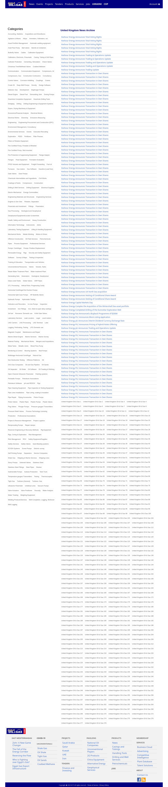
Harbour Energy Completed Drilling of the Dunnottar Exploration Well (91, 310)
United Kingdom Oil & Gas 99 (117, 514)
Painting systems (42, 374)
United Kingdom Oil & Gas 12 (138, 411)
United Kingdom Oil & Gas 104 (142, 518)
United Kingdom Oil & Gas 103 (119, 518)
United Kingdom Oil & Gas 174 (95, 602)
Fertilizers (27, 136)
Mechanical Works (14, 234)
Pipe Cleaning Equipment (17, 388)
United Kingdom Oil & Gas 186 (95, 616)
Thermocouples (46, 476)
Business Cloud (144, 747)
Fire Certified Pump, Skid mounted (20, 150)
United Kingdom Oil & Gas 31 (117, 434)
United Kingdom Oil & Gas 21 (71, 425)
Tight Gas (11, 481)
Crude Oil (11, 85)
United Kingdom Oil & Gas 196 (142, 625)
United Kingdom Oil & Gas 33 (71, 439)
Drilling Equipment (32, 188)
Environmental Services (16, 132)
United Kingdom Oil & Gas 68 (139, 476)
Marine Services (30, 337)
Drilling (19, 104)
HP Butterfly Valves (37, 295)
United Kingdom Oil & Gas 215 (119, 649)
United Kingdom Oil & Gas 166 (95, 593)
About (139, 770)
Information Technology (16, 225)
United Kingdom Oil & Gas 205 (72, 639)
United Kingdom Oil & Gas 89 (71, 504)
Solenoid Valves (25, 462)
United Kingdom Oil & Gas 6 (93, 406)
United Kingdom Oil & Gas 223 (119, 658)
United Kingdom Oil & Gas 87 (117, 499)
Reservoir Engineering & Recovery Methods (23, 430)
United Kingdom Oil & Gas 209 (72, 644)
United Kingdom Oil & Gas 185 (72, 616)
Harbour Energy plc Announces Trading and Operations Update (88, 328)
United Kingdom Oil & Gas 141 (72, 565)
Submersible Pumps (15, 472)
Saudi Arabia (68, 742)
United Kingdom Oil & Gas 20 (139, 420)
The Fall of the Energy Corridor (20, 750)
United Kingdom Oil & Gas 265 (72, 709)
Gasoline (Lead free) (46, 169)
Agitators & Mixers (14, 39)
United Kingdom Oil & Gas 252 (142, 690)
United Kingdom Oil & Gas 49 (71, 458)
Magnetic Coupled (14, 332)
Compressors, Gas (14, 76)
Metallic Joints (23, 346)
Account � (154, 4)
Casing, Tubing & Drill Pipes (43, 57)
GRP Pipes (38, 281)
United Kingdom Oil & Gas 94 (94, 509)
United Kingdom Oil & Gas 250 (95, 690)
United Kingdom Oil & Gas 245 (72, 686)
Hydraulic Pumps (14, 299)
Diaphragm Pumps (37, 90)
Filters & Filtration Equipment (18, 141)
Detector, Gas (13, 90)
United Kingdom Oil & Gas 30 (94, 434)
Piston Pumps (38, 397)
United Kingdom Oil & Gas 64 (139, 471)
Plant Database (144, 761)
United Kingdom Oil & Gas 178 (95, 607)
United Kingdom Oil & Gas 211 (119, 644)
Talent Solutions (145, 765)
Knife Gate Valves (41, 313)
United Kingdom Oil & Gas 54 (94, 462)
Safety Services (13, 444)
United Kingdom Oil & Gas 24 (139, 425)
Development (24, 90)
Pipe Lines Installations (16, 393)
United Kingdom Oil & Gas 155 (119, 579)
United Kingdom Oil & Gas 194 (95, 625)
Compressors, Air (48, 71)
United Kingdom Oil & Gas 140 (142, 560)
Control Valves (13, 80)
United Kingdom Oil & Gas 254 (95, 695)
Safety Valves (26, 444)
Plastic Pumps (36, 402)
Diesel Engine (13, 94)
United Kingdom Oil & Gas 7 (115, 406)
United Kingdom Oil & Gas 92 (139, 504)
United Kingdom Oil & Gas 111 (119, 527)
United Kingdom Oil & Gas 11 (116, 411)
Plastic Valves (47, 402)
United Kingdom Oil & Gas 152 (142, 574)
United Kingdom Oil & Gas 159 (119, 583)
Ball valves (25, 48)
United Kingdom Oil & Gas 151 (119, 574)
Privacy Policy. (104, 785)
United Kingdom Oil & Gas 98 (94, 514)
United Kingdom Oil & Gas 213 (72, 649)
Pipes (10, 243)
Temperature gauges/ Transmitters (20, 476)
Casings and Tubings (118, 748)
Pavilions (91, 738)
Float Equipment (21, 160)
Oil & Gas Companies (15, 365)
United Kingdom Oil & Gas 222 (95, 658)
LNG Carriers (12, 323)
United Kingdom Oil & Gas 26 (94, 430)
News (31, 4)
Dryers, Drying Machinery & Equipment (21, 108)
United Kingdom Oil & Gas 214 (95, 649)
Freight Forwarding (38, 164)
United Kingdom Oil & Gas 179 (119, 607)
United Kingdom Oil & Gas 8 (136, 406)
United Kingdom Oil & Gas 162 (95, 588)
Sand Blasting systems (41, 444)
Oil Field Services (31, 239)
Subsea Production (31, 472)
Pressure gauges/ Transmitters (42, 407)
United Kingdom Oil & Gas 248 (142, 686)
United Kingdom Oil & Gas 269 (72, 714)
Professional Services (37, 243)
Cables (23, 53)
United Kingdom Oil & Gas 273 (72, 718)
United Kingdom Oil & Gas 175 (119, 602)
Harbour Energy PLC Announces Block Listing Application (85, 317)
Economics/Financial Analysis (18, 113)
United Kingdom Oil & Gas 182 (95, 611)
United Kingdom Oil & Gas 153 (72, 579)
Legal (38, 318)
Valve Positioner (26, 490)
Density (34, 85)
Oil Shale (22, 369)
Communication (13, 71)
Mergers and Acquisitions (45, 341)
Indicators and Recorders (17, 304)
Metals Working (28, 234)
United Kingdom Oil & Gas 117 (72, 537)
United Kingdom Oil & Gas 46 (94, 453)
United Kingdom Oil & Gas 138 (95, 560)
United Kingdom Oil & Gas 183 (119, 611)
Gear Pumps (23, 174)
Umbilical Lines (30, 486)
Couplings (39, 80)
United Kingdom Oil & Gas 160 (142, 583)
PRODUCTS (116, 738)
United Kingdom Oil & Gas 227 (119, 663)
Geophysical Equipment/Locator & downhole (23, 216)
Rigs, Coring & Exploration (17, 435)
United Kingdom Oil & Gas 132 (142, 551)
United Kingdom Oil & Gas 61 (71, 471)
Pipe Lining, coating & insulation (37, 393)
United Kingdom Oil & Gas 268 (142, 709)
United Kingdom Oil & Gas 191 (119, 621)
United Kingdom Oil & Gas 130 (95, 551)
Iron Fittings (22, 309)
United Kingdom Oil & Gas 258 (95, 700)
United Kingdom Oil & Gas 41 (71, 448)
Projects (49, 4)
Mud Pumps (43, 351)
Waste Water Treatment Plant (18, 271)
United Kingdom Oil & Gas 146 (95, 569)
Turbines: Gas (37, 481)
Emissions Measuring (37, 118)
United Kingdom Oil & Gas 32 (139, 434)
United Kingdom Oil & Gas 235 (119, 672)
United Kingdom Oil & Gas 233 (72, 672)
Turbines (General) (23, 481)
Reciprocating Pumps (15, 425)
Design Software (44, 85)
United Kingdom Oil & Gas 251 (119, 690)
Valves (31, 267)
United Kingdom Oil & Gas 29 (71, 434)
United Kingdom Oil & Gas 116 (142, 532)
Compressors (27, 183)
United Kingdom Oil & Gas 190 (95, 621)
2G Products (93, 755)
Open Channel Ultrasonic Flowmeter (20, 374)
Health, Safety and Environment (19, 220)
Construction (38, 183)
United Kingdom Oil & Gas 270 (95, 714)
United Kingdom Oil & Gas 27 (117, 430)
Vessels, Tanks (41, 267)
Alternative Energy (96, 763)
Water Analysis (48, 490)
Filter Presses (38, 136)
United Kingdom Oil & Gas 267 (119, 709)
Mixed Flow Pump (37, 346)
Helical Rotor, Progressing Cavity (32, 286)
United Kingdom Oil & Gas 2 (93, 402)
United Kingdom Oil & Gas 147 (119, 569)
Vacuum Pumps (43, 486)
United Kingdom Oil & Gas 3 (115, 402)
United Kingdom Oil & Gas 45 (71, 453)
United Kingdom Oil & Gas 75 (117, 485)
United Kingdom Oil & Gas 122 (95, 541)
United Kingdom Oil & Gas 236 (142, 672)
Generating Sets (13, 276)
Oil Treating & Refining (46, 369)
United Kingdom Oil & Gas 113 (72, 532)
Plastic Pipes (24, 402)
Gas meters (21, 169)
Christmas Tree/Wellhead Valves (19, 67)
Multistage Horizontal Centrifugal (19, 355)
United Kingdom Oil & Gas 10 (93, 411)
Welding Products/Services (17, 500)
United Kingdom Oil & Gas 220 (142, 653)
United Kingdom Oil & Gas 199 (119, 630)
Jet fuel (10, 313)
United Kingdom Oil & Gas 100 (140, 514)
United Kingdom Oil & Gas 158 (95, 583)
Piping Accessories (25, 397)
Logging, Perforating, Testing (18, 327)
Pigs (38, 383)
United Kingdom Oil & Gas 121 (72, 541)
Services (80, 4)
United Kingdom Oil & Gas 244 (142, 681)
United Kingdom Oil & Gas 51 (117, 458)
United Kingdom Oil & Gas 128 (142, 546)
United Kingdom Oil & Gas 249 (72, 690)
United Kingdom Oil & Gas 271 (119, 714)
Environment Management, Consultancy (22, 127)
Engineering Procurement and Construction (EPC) (36, 122)
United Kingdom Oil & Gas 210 (95, 644)
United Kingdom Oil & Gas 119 (119, 537)
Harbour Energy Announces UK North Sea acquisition (84, 291)
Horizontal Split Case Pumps (18, 295)
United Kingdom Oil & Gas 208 (142, 639)
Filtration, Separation (31, 202)
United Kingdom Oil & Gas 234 (95, 672)
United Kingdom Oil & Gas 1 (71, 402)
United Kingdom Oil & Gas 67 (117, 476)
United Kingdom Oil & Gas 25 (71, 430)
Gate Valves (12, 174)
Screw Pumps (27, 448)
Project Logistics (39, 421)
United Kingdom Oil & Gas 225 (72, 663)
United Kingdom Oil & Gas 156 (142, 579)
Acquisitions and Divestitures (35, 34)
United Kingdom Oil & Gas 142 (95, 565)
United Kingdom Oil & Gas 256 (142, 695)
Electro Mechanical (14, 192)
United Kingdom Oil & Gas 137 (72, 560)
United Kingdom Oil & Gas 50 (94, 458)
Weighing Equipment (27, 495)
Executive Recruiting (41, 132)
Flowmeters (40, 206)
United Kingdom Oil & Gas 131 (119, 551)
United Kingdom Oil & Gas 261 (72, 704)
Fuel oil (49, 164)
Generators (25, 276)
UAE (64, 754)
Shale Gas (11, 458)
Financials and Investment (17, 206)
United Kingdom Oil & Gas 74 (94, 485)
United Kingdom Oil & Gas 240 (142, 676)
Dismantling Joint (36, 94)
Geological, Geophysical (40, 276)
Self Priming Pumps (15, 453)
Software (11, 257)
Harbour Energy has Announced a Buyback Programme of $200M (89, 313)
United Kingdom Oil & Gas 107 (119, 523)
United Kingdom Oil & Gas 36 (139, 439)
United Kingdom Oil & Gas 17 (71, 420)
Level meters (46, 318)
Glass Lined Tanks (14, 281)
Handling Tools (119, 753)
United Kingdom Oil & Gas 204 (142, 635)
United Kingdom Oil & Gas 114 (95, 532)
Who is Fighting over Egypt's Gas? (21, 761)
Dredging (11, 104)
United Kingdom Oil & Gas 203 (119, 635)
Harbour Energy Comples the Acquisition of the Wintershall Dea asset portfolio (95, 306)
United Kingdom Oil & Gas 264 (142, 704)
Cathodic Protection (15, 62)
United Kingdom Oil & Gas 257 (72, 700)
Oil (43, 360)
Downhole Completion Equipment (19, 99)
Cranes (47, 80)
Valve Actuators (13, 490)
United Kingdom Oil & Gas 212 (142, 644)
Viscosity (37, 490)
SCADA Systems (14, 448)
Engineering (12, 122)
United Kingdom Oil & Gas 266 (95, 709)
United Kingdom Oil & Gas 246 (95, 686)
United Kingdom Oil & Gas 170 (95, 597)
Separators (28, 453)
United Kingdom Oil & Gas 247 (119, 686)
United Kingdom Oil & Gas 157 (72, 583)
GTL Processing (13, 286)
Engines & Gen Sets (15, 202)
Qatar (65, 746)
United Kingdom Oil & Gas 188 (142, 616)
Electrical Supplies (47, 188)
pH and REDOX (29, 383)
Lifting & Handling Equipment (41, 229)
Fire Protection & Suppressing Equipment (22, 155)
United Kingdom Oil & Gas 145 (72, 569)
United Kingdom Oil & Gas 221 (72, 658)
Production (11, 416)
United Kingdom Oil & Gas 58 (94, 467)
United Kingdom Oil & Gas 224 (142, 658)
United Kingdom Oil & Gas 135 (119, 555)
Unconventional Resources (17, 267)
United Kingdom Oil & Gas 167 (119, 593)
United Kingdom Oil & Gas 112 (142, 527)
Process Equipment (21, 243)
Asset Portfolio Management (18, 43)
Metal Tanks (12, 346)
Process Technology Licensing (36, 411)
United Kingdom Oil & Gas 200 (142, 630)
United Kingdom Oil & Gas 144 (142, 565)
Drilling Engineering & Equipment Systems (38, 104)
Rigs (25, 253)
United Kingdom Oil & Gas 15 (117, 416)
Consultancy (47, 76)
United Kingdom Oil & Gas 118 (95, 537)
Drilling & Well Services (16, 188)
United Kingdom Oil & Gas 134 (95, 555)
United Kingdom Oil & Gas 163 (119, 588)
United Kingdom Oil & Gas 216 (142, 649)
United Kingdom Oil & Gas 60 (139, 467)
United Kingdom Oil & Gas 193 (72, 625)
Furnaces (11, 169)
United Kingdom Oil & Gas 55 (117, 462)
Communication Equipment (30, 71)
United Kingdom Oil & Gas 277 (72, 723)
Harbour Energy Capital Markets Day (77, 302)
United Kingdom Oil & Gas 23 (117, 425)
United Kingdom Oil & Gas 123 (119, 541)
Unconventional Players (95, 750)
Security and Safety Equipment (39, 253)
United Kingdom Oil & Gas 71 (117, 481)
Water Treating (13, 495)
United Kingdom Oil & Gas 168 (142, 593)
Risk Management (35, 435)
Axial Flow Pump (14, 48)
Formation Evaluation (36, 160)
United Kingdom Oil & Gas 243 (119, 681)
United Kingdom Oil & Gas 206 (95, 639)
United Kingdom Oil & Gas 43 (117, 448)
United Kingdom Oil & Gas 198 (95, 630)
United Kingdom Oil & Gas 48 (139, 453)
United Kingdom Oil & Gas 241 (72, 681)
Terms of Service (92, 785)
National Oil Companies (93, 744)
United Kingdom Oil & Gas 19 (117, 420)
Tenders (59, 4)
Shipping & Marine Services (27, 458)
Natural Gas (37, 355)
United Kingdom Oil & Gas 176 (142, 602)
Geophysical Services (93, 768)
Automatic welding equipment (40, 43)
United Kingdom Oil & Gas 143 (119, 565)
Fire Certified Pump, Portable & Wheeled (22, 146)
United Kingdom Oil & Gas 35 (117, 439)
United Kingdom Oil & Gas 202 (95, 635)
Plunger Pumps (23, 407)
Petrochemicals (45, 239)
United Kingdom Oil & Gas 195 (119, 625)
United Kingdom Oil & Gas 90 (94, 504)
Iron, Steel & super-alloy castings (39, 309)
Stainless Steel (38, 462)
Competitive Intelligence (143, 756)
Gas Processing (13, 211)
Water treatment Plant (38, 271)
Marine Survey (43, 337)
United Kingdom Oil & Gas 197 (72, 630)
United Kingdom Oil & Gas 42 (94, 448)
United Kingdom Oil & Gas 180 (142, 607)
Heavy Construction (39, 220)
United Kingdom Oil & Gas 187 (119, 616)
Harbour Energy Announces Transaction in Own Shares (84, 73)
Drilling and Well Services (120, 758)
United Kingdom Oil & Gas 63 (117, 471)
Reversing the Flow (21, 755)
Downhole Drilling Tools (41, 99)
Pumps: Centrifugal (14, 248)
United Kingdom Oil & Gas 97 (71, 514)
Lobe (46, 323)
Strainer (39, 467)
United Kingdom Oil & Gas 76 (139, 485)
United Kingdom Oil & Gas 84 (139, 495)
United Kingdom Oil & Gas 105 (72, 523)
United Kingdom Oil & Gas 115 (119, 532)
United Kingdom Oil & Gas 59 (117, 467)
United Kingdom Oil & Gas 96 (139, 509)
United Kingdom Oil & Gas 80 (139, 490)
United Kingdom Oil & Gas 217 (72, 653)
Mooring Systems (31, 351)
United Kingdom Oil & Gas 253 (72, 695)
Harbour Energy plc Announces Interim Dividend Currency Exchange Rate (92, 320)
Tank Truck (43, 472)
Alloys (25, 39)
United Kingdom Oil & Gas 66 (94, 476)
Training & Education (15, 262)
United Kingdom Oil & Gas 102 (95, 518)
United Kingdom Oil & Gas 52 (139, 458)
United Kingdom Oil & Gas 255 (119, 695)
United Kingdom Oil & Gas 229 (72, 667)
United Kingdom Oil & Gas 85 (71, 499)
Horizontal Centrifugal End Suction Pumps (22, 290)
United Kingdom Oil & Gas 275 (119, 718)
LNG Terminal (38, 323)
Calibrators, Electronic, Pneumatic (20, 57)
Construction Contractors (32, 76)
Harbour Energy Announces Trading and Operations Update (87, 62)
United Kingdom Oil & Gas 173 (72, 602)
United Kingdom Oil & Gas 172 (142, 597)
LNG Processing (25, 323)
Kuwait (65, 750)
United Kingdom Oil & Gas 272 (142, 714)
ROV (24, 439)
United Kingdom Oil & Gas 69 (71, 481)
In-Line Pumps (33, 304)
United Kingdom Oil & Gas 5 (71, 406)
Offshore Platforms (33, 360)
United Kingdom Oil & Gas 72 (139, 481)
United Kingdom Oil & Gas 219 (119, 653)
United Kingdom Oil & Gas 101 (72, 518)
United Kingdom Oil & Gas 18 (94, 420)
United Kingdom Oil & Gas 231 (119, 667)
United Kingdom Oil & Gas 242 (95, 681)
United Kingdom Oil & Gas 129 (72, 551)
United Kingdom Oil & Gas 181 (72, 611)
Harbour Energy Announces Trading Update (80, 69)
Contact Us (142, 775)
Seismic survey (39, 448)
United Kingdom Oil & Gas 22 (94, 425)
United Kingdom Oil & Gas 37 (71, 444)
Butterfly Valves (13, 53)
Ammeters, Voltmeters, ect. (38, 39)
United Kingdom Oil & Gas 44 (139, 448)
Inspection (43, 304)
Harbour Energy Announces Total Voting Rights (81, 37)
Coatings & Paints (14, 183)
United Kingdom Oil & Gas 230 (95, 667)
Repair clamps (30, 425)
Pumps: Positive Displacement (34, 248)
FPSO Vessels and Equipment (18, 164)
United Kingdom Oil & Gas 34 (94, 439)
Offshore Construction (15, 239)
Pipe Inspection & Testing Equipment (41, 388)
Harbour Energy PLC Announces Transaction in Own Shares (86, 331)
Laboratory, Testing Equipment (18, 229)
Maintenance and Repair (31, 332)
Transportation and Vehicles (34, 262)
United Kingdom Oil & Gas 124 (142, 541)
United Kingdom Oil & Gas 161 (72, 588)
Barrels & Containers (39, 48)
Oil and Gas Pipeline (32, 365)
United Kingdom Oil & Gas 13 (71, 416)
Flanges (11, 160)
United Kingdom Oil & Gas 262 (95, 704)
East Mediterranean (22, 738)
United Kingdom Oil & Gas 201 (72, 635)
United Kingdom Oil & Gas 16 (139, 416)
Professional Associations (27, 416)
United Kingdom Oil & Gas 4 (136, 402)
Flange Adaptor (44, 155)
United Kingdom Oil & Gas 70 (94, 481)
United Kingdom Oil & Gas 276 (142, 718)
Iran (64, 758)
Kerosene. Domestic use (23, 313)
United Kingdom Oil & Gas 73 (71, 485)
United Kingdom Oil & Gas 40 (139, 444)
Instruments (30, 225)
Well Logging (12, 504)
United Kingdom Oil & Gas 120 (142, 537)
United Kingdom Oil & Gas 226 (95, 663)
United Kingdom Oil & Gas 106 (95, 523)
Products (69, 4)
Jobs (88, 4)
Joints (39, 225)
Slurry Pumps (12, 462)
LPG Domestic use (36, 327)
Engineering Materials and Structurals (21, 197)
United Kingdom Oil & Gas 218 (95, 653)
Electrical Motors (37, 113)
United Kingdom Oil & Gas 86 (94, 499)
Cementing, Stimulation (32, 62)
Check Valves (47, 62)
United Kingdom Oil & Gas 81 (71, 495)
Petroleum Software (15, 383)
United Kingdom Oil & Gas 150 (95, 574)
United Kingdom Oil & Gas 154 (95, 579)
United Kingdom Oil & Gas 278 (95, 723)
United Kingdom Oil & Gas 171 (119, 597)
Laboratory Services (15, 318)
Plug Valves (12, 407)
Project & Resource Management (19, 421)
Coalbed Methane (39, 67)
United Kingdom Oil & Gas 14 (94, 416)
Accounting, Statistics (15, 34)
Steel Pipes (30, 467)
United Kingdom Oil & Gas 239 (119, 676)
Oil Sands (45, 365)
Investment (12, 309)
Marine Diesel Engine (15, 337)
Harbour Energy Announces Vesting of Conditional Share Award (88, 295)
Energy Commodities (30, 192)
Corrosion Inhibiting (27, 80)
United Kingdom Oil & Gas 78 (94, 490)
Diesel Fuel (24, 94)
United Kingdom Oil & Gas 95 (117, 509)
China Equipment (95, 759)
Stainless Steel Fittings (16, 467)
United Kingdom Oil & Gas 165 (72, 593)
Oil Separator (12, 369)
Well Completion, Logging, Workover (41, 500)
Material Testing (13, 341)
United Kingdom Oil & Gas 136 (142, 555)
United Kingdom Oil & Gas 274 (95, 718)
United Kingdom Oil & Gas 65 (71, 476)
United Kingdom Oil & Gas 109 (72, 527)
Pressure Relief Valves (16, 411)
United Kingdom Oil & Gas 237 (72, 676)
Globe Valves (27, 281)
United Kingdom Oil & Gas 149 (72, 574)
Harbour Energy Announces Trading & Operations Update (86, 55)
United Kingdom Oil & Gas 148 (142, 569)
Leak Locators (29, 318)
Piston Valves (12, 402)
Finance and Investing (68, 769)
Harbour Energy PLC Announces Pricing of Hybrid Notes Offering (89, 324)
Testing (36, 476)
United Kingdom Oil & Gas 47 (117, 453)
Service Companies (40, 453)
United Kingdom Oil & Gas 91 (117, 504)
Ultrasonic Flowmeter (15, 486)
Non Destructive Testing (16, 360)
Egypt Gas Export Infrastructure (20, 767)
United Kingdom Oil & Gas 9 (71, 411)
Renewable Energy (14, 253)
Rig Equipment (46, 430)
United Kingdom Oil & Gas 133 (72, 555)
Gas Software (31, 169)
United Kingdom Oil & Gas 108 (142, 523)
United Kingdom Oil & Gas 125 (72, 546)
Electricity (24, 118)
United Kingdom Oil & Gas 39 (117, 444)
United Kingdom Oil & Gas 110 (95, 527)
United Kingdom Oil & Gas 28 (139, 430)
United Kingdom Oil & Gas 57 (71, 467)
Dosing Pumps (49, 94)
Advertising (142, 751)
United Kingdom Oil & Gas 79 (117, 490)
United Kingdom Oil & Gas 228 (142, 663)
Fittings (31, 206)
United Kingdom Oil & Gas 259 (119, 700)
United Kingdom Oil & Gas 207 (119, 639)
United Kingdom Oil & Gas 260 (142, 700)
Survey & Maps (21, 257)
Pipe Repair (12, 397)
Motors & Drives (41, 234)
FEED (20, 136)
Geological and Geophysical (31, 211)
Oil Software (32, 369)
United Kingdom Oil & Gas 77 (71, 490)
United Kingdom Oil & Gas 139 (119, 560)
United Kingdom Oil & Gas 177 (72, 607)
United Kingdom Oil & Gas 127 (119, 546)
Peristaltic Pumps (14, 379)
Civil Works (43, 178)
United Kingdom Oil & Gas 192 (142, 621)
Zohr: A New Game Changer (21, 744)
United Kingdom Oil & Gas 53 (71, 462)
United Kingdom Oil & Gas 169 (72, 597)
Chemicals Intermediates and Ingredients (22, 178)
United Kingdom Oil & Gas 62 (94, 471)
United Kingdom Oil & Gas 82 (94, 495)
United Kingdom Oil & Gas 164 (142, 588)
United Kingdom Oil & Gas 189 (72, 621)
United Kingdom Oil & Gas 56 (139, 462)
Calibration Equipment (35, 53)
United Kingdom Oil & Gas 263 (119, 704)
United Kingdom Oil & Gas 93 (71, 509)
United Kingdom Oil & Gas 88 (139, 499)
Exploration (12, 136)
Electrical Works (13, 118)
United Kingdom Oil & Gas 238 (95, 676)
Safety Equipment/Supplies (37, 439)
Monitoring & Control (15, 351)
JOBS (114, 768)
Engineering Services (43, 197)
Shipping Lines (44, 458)
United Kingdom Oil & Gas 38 (94, 444)
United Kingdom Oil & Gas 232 (142, 667)
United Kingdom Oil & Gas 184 (142, 611)
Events (39, 4)
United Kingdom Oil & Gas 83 (117, 495)
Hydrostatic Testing (28, 299)
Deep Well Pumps (23, 85)
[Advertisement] (31, 528)
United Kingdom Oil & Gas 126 (95, 546)
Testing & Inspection (36, 257)
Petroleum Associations (30, 379)
